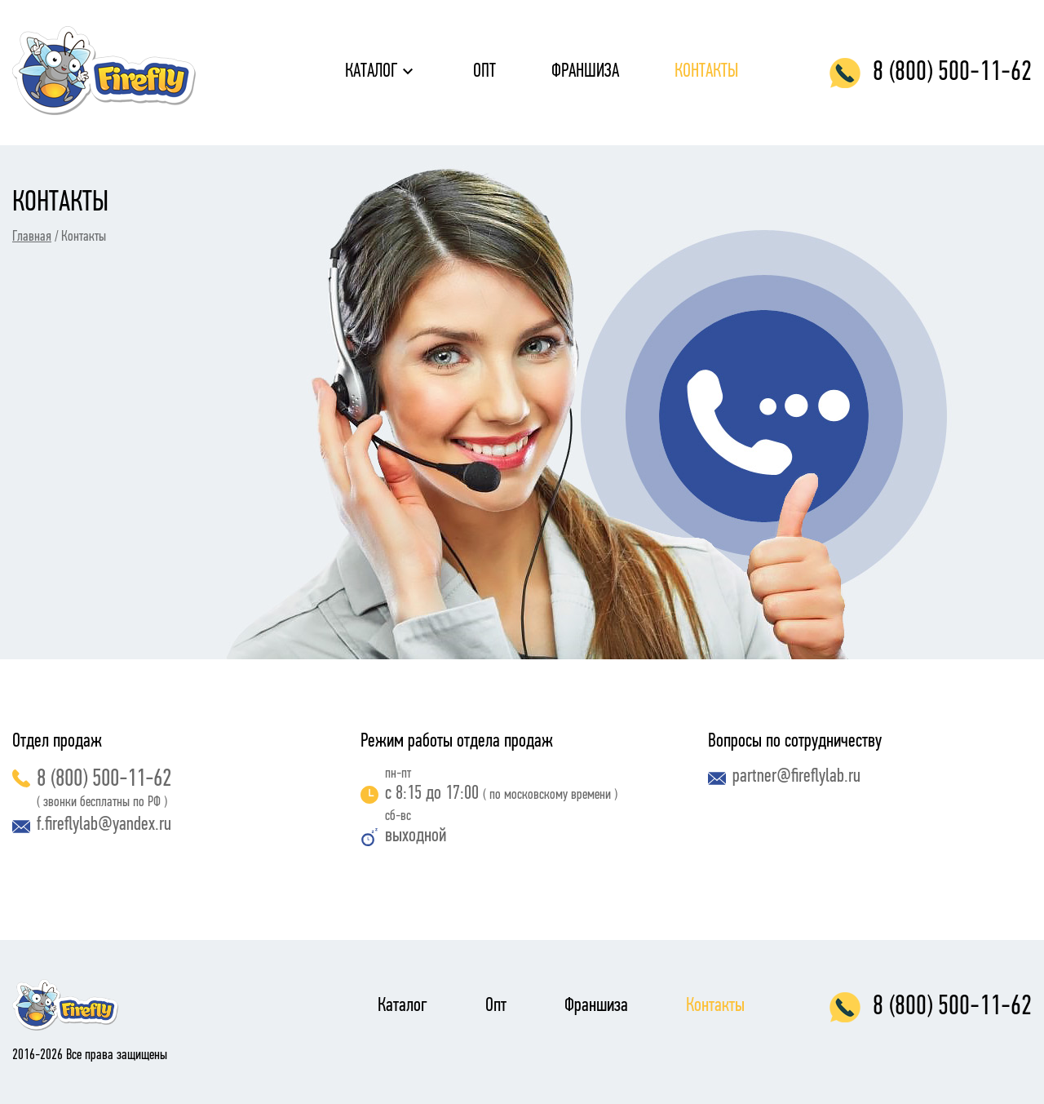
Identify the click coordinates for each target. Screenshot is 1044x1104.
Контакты (706, 72)
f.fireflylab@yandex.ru (91, 825)
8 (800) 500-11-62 (91, 779)
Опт (484, 72)
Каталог (371, 72)
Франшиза (585, 72)
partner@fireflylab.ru (784, 777)
